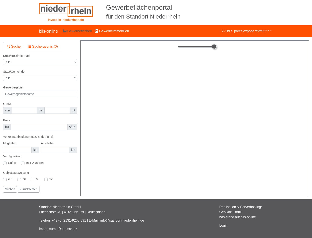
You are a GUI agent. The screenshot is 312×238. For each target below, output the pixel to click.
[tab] (13, 46)
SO (51, 179)
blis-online (48, 31)
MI (37, 179)
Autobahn (47, 143)
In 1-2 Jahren (35, 162)
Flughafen (9, 143)
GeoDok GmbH (230, 212)
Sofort (12, 162)
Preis (6, 120)
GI (24, 179)
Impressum (47, 229)
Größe (7, 104)
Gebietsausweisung (16, 172)
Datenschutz (67, 229)
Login (223, 225)
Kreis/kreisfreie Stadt (16, 55)
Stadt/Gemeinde (13, 71)
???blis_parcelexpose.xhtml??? (245, 31)
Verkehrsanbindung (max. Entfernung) (28, 136)
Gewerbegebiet (13, 87)
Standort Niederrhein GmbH (60, 207)
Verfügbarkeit (12, 156)
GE (10, 179)
